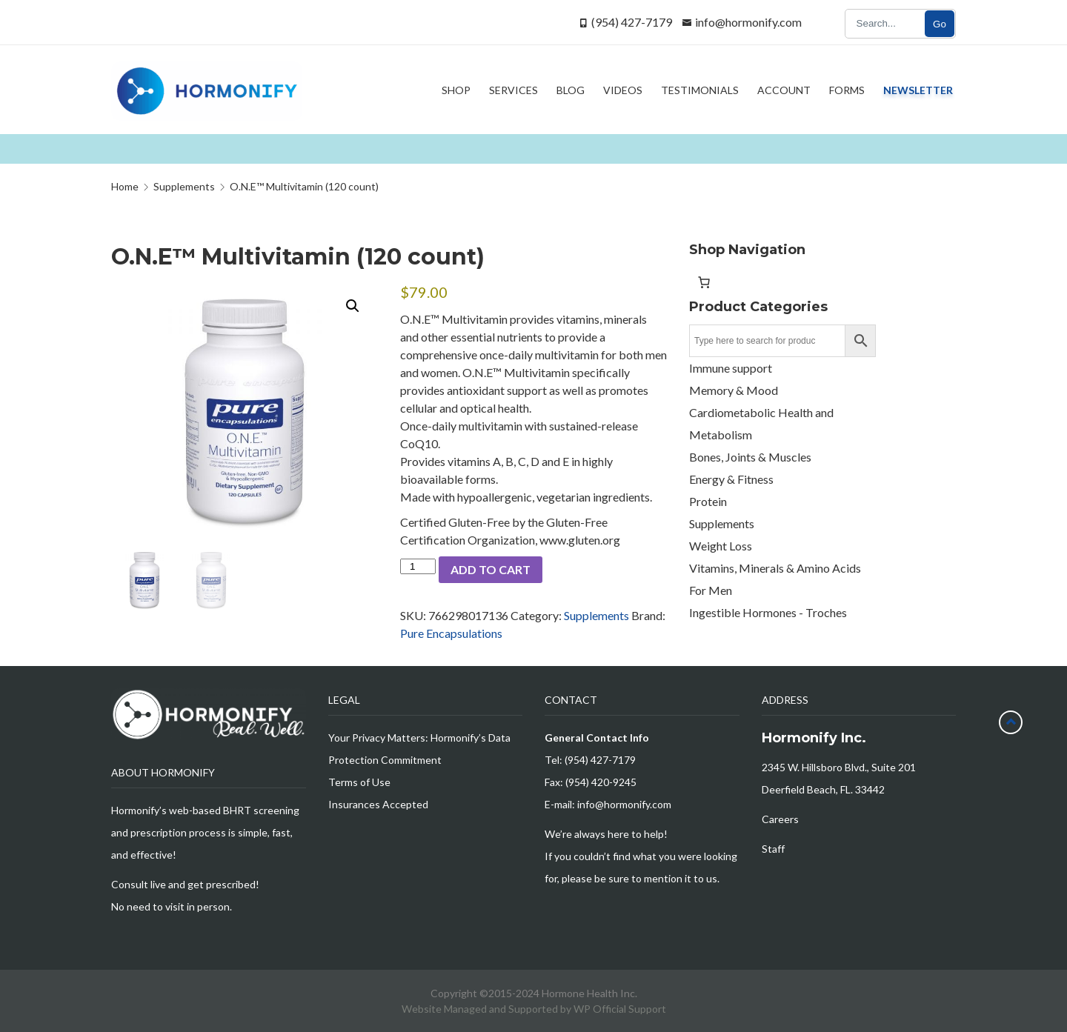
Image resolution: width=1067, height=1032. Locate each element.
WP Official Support (620, 1008)
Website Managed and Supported (481, 1008)
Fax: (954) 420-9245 (590, 782)
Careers (780, 819)
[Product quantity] (418, 566)
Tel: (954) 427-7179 (590, 759)
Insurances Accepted (378, 804)
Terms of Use (359, 782)
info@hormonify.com (748, 22)
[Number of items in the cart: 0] (704, 282)
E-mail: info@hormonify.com (608, 804)
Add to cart (491, 569)
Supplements (596, 615)
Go (939, 24)
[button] (352, 306)
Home (125, 186)
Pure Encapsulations (451, 633)
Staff (773, 848)
